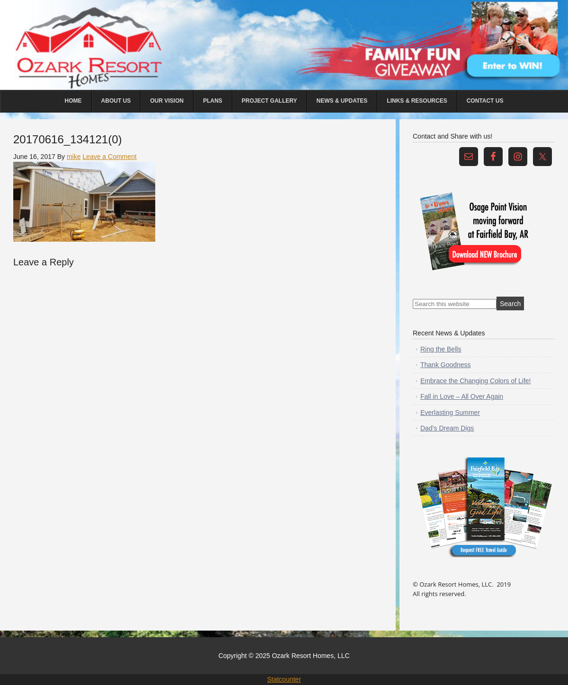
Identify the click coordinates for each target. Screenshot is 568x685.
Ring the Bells (440, 349)
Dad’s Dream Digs (447, 428)
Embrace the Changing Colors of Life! (475, 381)
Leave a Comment (109, 156)
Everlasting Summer (450, 412)
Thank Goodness (445, 365)
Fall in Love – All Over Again (461, 396)
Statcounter (284, 679)
